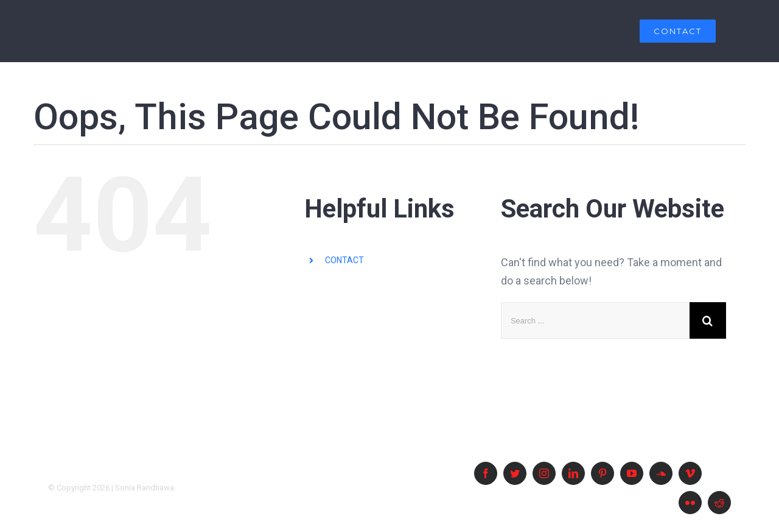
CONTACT (344, 260)
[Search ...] (595, 320)
